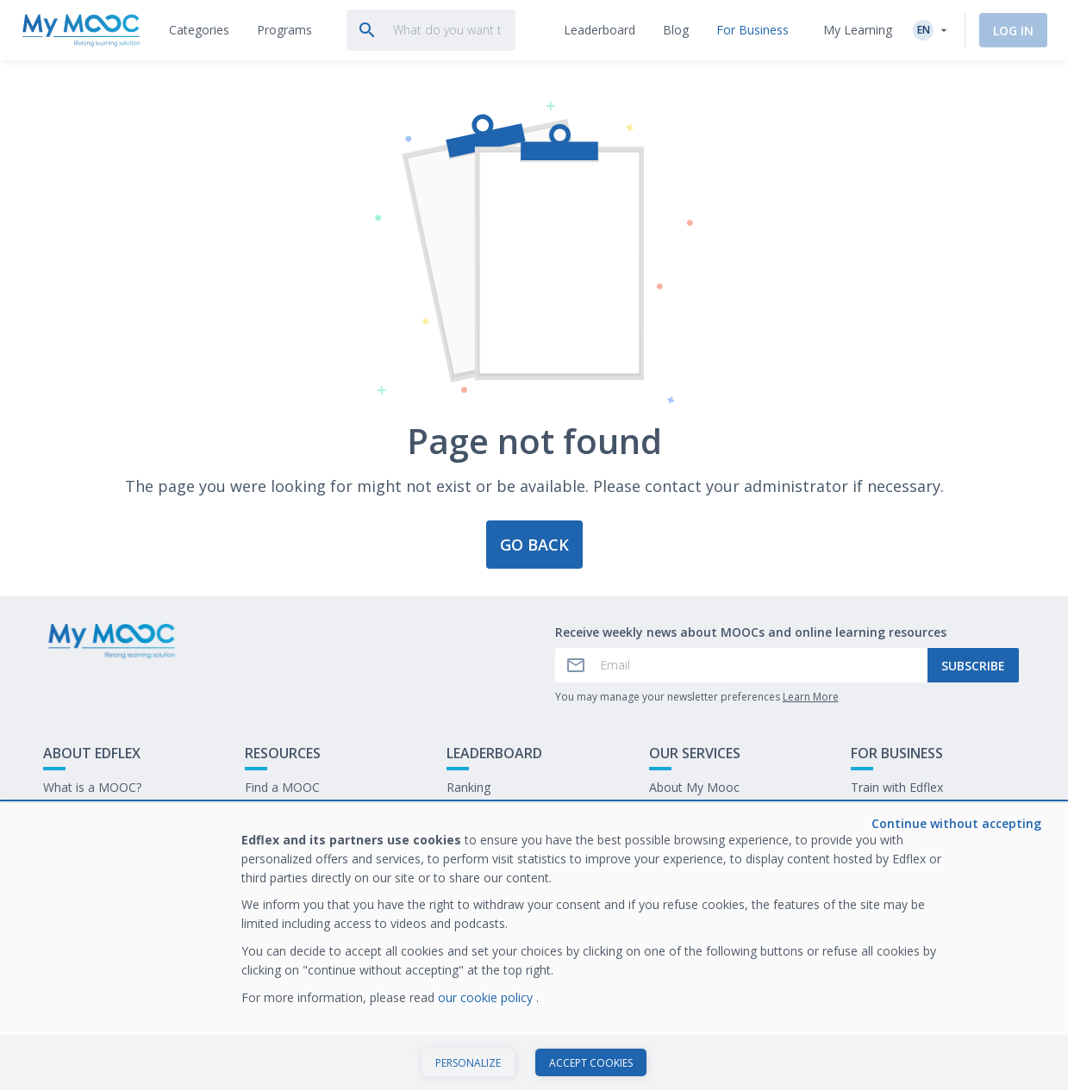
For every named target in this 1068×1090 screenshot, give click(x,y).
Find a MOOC (282, 787)
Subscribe (973, 665)
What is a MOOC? (92, 787)
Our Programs (284, 814)
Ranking (468, 787)
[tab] (199, 30)
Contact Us (74, 814)
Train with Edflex (897, 787)
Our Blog (270, 840)
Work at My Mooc (901, 840)
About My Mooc (694, 787)
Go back (534, 544)
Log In (1013, 30)
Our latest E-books (903, 814)
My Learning (857, 30)
